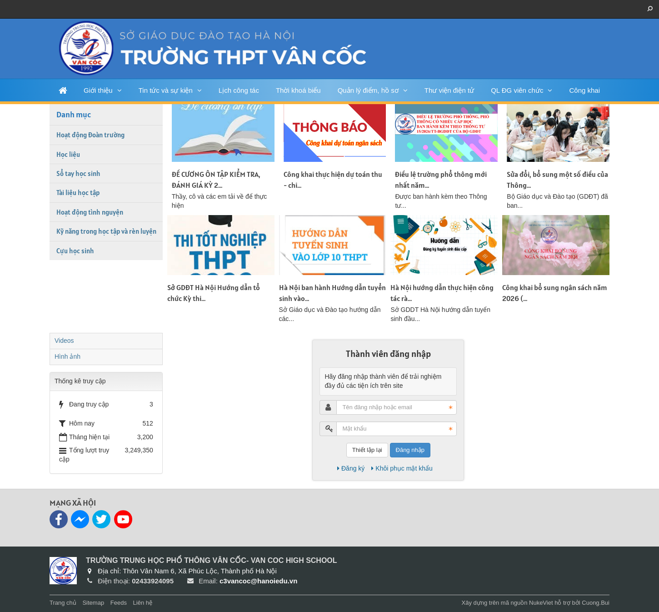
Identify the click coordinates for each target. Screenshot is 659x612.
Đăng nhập (410, 449)
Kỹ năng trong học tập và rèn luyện (106, 231)
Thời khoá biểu (298, 90)
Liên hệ (142, 602)
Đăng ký (350, 468)
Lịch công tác (239, 90)
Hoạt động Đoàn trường (90, 134)
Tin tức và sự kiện (166, 90)
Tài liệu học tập (78, 192)
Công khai (584, 90)
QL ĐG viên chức (517, 90)
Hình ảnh (67, 356)
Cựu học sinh (75, 250)
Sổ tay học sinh (78, 173)
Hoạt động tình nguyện (89, 212)
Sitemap (93, 602)
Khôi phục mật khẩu (401, 468)
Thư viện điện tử (449, 90)
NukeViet (541, 602)
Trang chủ (63, 602)
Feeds (118, 602)
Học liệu (68, 154)
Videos (64, 340)
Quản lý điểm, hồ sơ (368, 90)
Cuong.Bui (595, 602)
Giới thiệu (98, 90)
